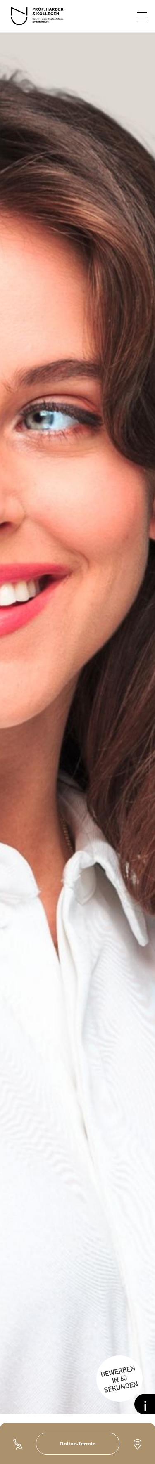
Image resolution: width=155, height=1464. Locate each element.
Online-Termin (78, 1443)
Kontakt (137, 1443)
